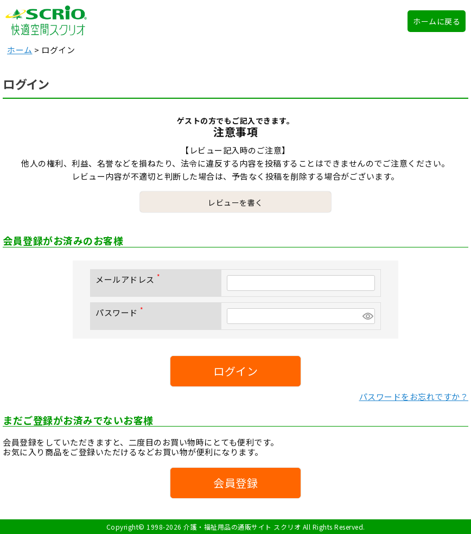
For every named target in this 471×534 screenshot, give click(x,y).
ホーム (20, 49)
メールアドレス (130, 279)
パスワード (122, 312)
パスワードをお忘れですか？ (414, 396)
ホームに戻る (436, 21)
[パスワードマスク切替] (367, 316)
